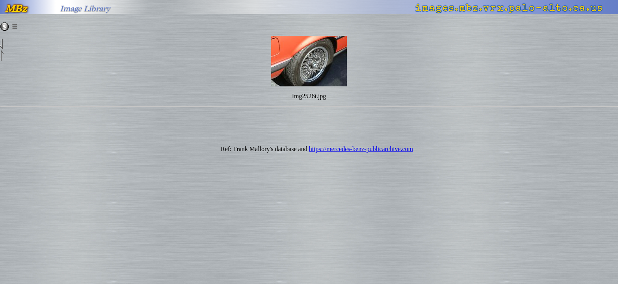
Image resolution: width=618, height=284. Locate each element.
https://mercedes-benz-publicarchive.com (361, 149)
